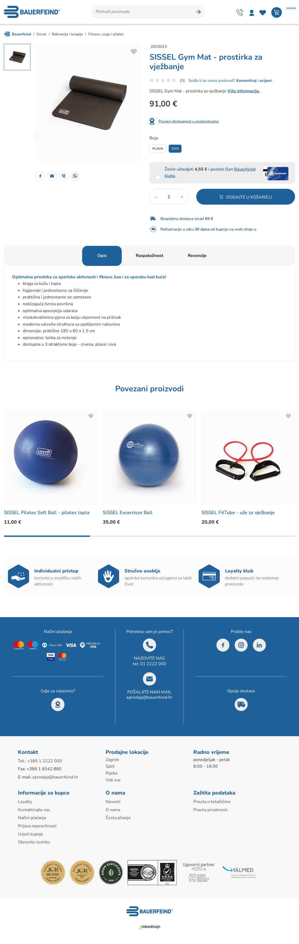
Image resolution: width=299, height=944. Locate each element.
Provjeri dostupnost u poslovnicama (188, 121)
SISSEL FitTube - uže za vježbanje (238, 512)
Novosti (113, 802)
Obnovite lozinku (34, 842)
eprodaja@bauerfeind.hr (149, 697)
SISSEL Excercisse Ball (128, 512)
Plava (157, 148)
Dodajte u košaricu (249, 197)
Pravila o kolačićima (211, 802)
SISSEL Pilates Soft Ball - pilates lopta (47, 512)
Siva (175, 148)
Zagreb (112, 760)
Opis (102, 256)
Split (110, 766)
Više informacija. (243, 91)
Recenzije (197, 256)
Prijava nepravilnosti (37, 826)
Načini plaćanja (32, 818)
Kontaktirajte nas (34, 810)
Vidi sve (113, 780)
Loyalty (25, 802)
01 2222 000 (153, 664)
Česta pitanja (118, 818)
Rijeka (111, 773)
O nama (113, 810)
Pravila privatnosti (210, 810)
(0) (182, 80)
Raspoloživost (149, 256)
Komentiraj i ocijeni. (254, 80)
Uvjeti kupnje (30, 834)
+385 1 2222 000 (44, 761)
